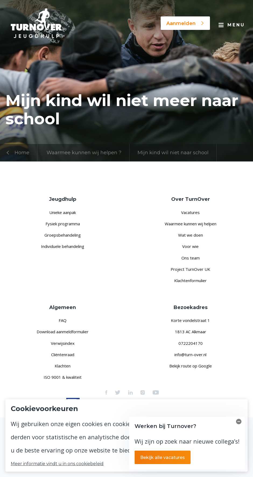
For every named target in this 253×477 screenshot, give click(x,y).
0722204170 (190, 343)
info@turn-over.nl (190, 354)
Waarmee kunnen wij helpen (190, 223)
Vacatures (190, 212)
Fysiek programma (62, 223)
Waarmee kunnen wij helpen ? (84, 153)
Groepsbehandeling (62, 235)
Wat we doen (190, 235)
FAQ (62, 320)
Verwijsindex (63, 343)
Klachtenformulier (190, 280)
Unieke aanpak (62, 212)
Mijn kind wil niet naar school (173, 153)
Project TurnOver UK (190, 269)
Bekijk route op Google (190, 366)
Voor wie (190, 246)
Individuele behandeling (62, 246)
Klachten (63, 366)
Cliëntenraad (62, 354)
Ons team (190, 258)
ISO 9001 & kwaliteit (63, 377)
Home (17, 153)
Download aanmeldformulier (63, 331)
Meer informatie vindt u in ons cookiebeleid (57, 463)
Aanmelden (185, 23)
